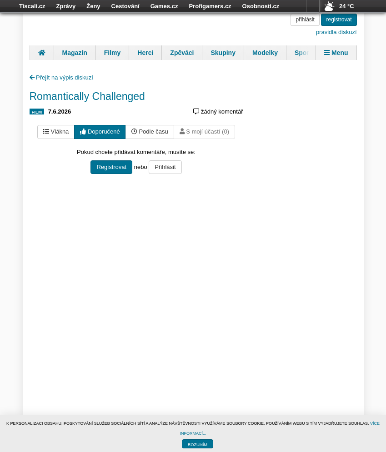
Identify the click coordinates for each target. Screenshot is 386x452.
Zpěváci (182, 52)
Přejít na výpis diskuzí (61, 77)
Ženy (93, 6)
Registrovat (111, 167)
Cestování (125, 6)
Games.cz (164, 6)
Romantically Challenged (87, 96)
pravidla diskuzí (336, 32)
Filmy (112, 52)
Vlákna (56, 131)
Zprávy (66, 6)
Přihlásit (165, 167)
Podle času (149, 131)
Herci (145, 52)
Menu (336, 52)
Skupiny (223, 52)
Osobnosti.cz (261, 6)
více (312, 6)
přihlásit (305, 19)
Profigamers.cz (210, 6)
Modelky (265, 52)
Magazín (74, 52)
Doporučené (100, 131)
